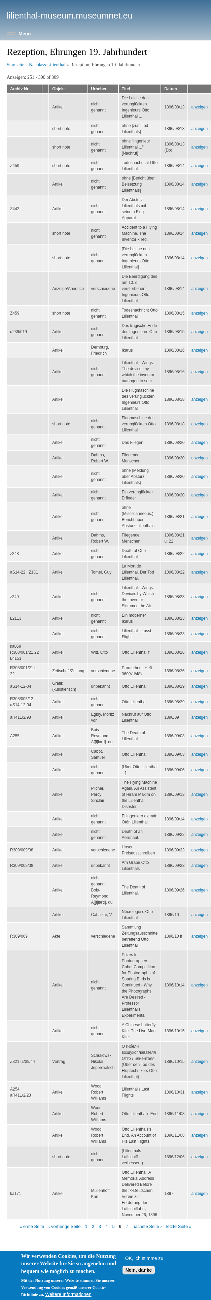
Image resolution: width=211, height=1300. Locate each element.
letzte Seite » (178, 1226)
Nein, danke (139, 1280)
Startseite (15, 64)
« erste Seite (32, 1226)
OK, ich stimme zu (144, 1269)
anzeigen (199, 107)
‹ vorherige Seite (64, 1226)
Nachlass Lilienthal (47, 64)
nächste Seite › (147, 1226)
